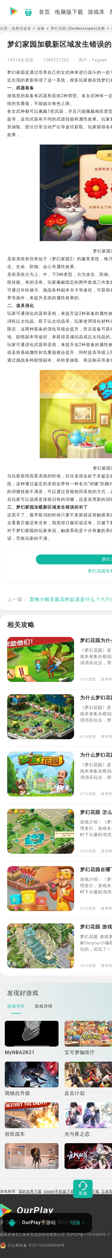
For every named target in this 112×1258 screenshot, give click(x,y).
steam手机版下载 (59, 1191)
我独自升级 (17, 1093)
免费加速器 (21, 28)
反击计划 (75, 1093)
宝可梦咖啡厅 (80, 1052)
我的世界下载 (30, 1191)
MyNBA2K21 (20, 1052)
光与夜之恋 (77, 1134)
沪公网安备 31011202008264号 (32, 1245)
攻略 (41, 28)
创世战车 (15, 1134)
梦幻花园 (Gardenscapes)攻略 (78, 28)
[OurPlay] (27, 1211)
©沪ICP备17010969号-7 (88, 1235)
